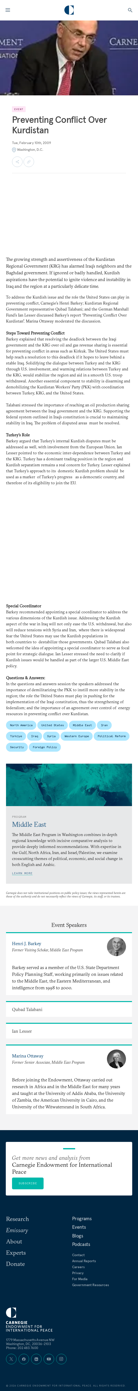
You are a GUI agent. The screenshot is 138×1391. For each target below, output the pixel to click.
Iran (104, 725)
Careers (78, 1267)
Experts (16, 1252)
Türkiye (16, 736)
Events (79, 1227)
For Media (80, 1279)
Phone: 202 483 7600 (22, 1348)
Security (17, 747)
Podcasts (81, 1244)
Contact (78, 1255)
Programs (82, 1218)
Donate (15, 1263)
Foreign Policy (45, 747)
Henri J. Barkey (26, 943)
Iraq (34, 736)
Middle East (82, 725)
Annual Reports (84, 1261)
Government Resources (90, 1285)
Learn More (22, 873)
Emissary (17, 1230)
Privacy (78, 1273)
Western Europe (77, 736)
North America (21, 725)
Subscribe (28, 1183)
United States (52, 725)
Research (17, 1218)
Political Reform (111, 736)
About (14, 1241)
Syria (51, 736)
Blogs (77, 1236)
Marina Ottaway (28, 1056)
